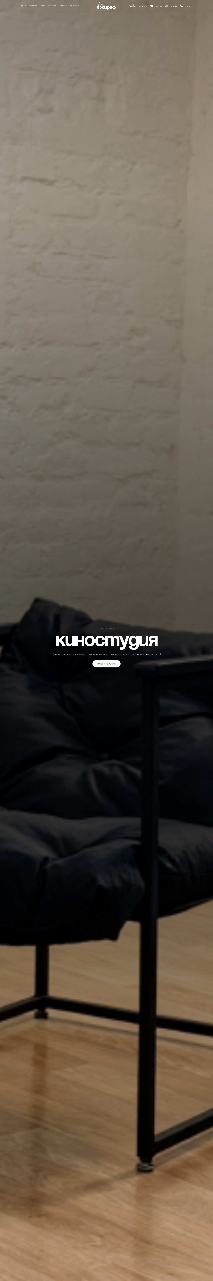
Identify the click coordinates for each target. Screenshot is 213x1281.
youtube (171, 6)
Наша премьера (106, 664)
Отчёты (63, 6)
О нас (23, 6)
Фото (43, 6)
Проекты (33, 6)
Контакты (74, 6)
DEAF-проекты (138, 6)
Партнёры (52, 6)
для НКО (156, 6)
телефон (186, 6)
